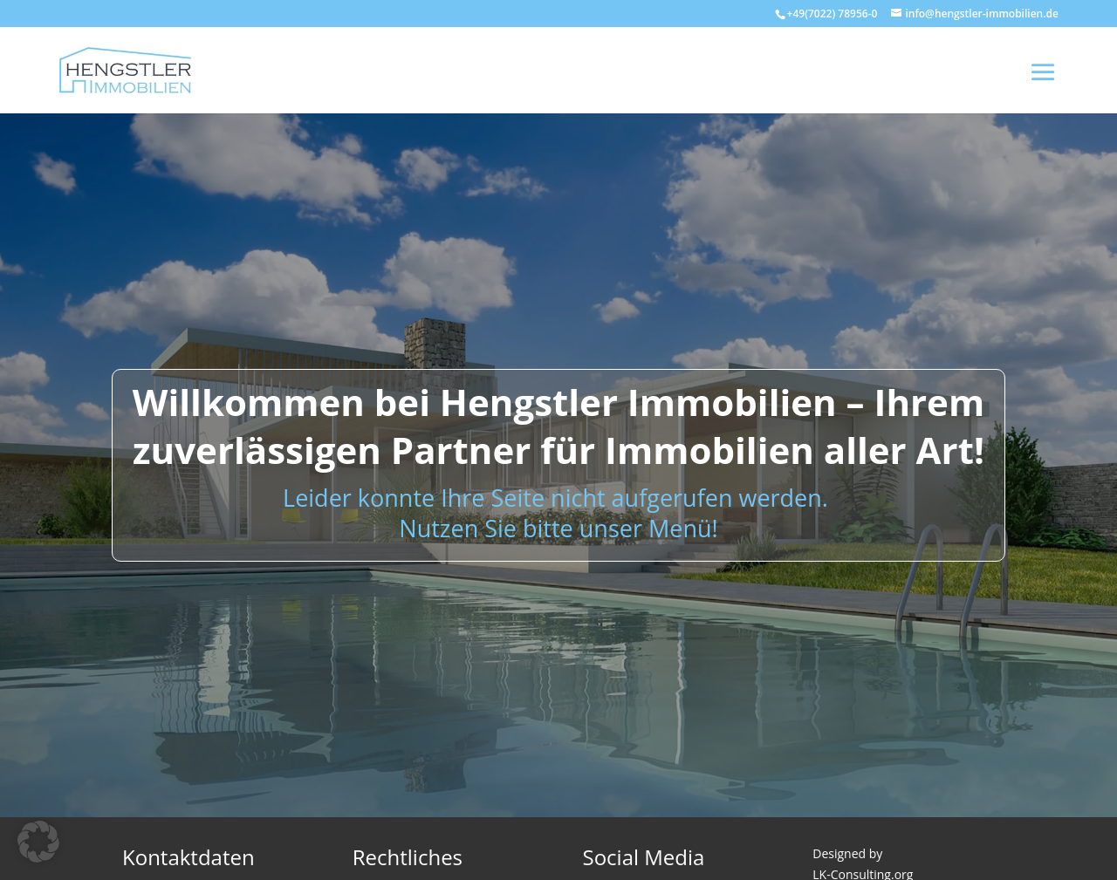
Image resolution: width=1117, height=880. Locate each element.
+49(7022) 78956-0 (832, 13)
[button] (38, 841)
